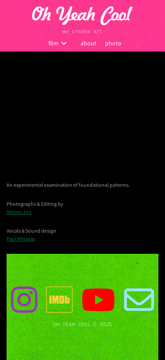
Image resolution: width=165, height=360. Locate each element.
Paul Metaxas (21, 238)
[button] (58, 43)
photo (113, 43)
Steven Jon (19, 211)
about (88, 43)
